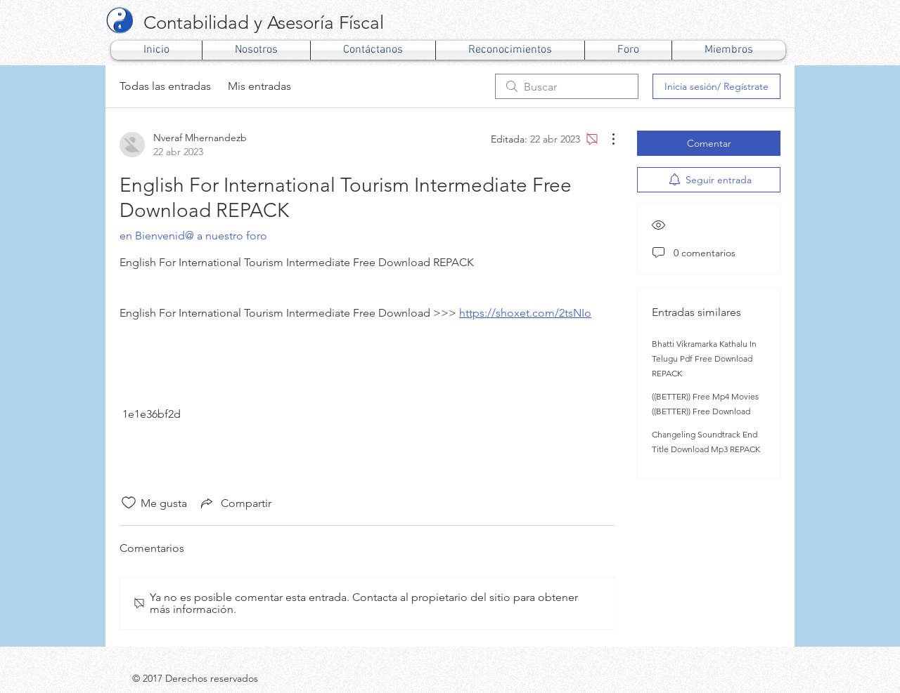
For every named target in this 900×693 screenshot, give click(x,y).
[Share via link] (234, 502)
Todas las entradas (165, 86)
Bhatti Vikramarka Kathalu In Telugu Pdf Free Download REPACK (704, 358)
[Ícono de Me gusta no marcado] (129, 502)
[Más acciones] (606, 139)
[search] (566, 86)
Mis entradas (259, 86)
